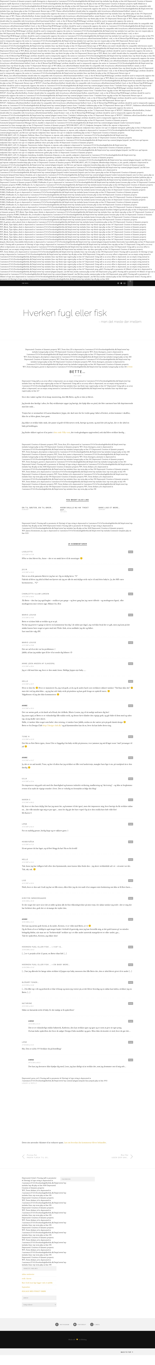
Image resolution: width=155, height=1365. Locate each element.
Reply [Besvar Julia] (130, 569)
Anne (25, 705)
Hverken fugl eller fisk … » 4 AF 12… (42, 947)
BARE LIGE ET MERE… (109, 507)
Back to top (127, 1352)
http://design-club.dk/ (52, 725)
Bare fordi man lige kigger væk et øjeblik (37, 1283)
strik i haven (26, 1278)
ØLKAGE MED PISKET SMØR (34, 1291)
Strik (130, 367)
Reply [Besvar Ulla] (130, 779)
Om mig (25, 283)
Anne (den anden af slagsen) (38, 663)
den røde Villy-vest (62, 432)
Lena (24, 824)
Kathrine (27, 1003)
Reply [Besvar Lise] (130, 880)
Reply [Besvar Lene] (130, 1042)
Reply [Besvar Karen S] (130, 800)
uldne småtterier (28, 1274)
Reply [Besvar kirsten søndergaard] (130, 898)
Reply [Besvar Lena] (130, 824)
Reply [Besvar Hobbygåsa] (130, 842)
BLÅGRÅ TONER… (30, 982)
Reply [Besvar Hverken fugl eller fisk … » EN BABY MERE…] (130, 964)
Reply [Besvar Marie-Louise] (130, 615)
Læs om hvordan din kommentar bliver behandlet (85, 1142)
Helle (25, 681)
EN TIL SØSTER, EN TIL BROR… (37, 507)
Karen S (26, 799)
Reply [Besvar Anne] (130, 705)
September (26, 1287)
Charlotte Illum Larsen (35, 594)
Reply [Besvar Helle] (130, 681)
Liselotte (27, 552)
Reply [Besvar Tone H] (130, 736)
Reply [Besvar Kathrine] (130, 1003)
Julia (24, 569)
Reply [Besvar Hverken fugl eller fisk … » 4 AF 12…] (130, 947)
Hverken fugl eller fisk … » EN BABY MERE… (46, 964)
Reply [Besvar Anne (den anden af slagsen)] (130, 663)
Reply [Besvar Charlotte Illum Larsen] (130, 594)
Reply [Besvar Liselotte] (130, 552)
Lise (24, 880)
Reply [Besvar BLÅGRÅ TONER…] (130, 982)
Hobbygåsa (28, 841)
